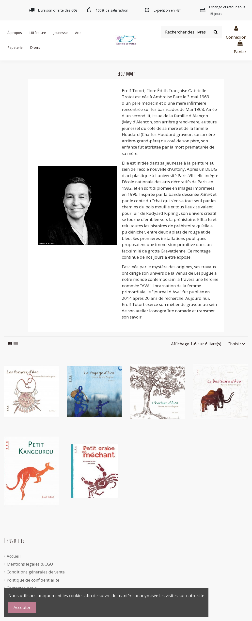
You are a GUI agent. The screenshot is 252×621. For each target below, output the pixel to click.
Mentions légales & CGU (30, 564)
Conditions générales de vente (36, 572)
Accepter (22, 607)
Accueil (14, 556)
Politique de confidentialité (33, 580)
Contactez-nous (22, 588)
